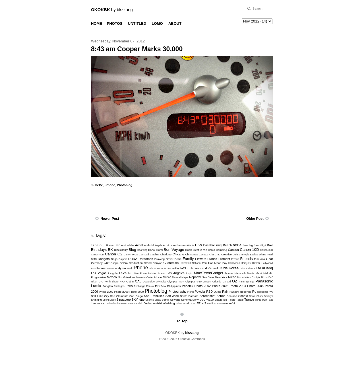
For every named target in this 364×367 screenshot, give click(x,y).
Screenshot (208, 296)
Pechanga (139, 286)
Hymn (122, 268)
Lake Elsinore (247, 268)
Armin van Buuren (174, 245)
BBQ (219, 245)
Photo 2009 (136, 291)
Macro (229, 273)
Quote (217, 291)
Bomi (159, 249)
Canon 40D (97, 254)
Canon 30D (266, 250)
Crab (217, 254)
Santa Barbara (189, 296)
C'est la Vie (200, 249)
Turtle (258, 299)
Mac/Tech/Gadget (208, 273)
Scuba (221, 296)
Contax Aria (206, 254)
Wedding (169, 303)
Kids (224, 268)
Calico (211, 250)
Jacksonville (171, 268)
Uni (107, 303)
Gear (269, 259)
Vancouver (127, 303)
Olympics (161, 281)
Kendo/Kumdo (210, 268)
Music (167, 277)
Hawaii (256, 263)
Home (101, 268)
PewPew (160, 286)
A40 (123, 245)
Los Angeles (176, 273)
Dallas (254, 254)
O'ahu (130, 281)
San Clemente (119, 296)
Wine (179, 303)
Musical (176, 277)
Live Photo (140, 273)
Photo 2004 (237, 286)
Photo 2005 (255, 286)
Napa (184, 277)
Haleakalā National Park (193, 263)
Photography (177, 291)
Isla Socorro (156, 268)
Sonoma (186, 299)
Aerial (139, 245)
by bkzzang (112, 9)
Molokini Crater (144, 277)
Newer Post (109, 219)
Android (149, 245)
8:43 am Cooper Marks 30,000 (137, 49)
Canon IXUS (131, 254)
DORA (132, 259)
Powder (200, 291)
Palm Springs (246, 281)
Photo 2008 (121, 291)
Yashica (211, 303)
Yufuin (232, 303)
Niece (232, 277)
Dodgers (104, 259)
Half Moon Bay (217, 263)
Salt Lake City (100, 296)
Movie (158, 277)
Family (188, 259)
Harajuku (246, 263)
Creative (226, 254)
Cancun (233, 249)
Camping (221, 249)
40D (118, 245)
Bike (270, 245)
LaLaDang (264, 268)
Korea (234, 268)
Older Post (255, 219)
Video (148, 303)
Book (188, 249)
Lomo (161, 273)
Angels (158, 245)
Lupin (189, 273)
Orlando (216, 281)
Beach (227, 245)
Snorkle (150, 299)
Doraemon (145, 259)
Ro (254, 291)
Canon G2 (113, 254)
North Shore (111, 281)
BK (110, 249)
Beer (245, 245)
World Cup (189, 303)
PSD (209, 291)
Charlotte (165, 254)
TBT (224, 299)
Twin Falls (267, 299)
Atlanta (190, 245)
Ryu (270, 291)
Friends (246, 259)
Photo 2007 (106, 291)
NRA (122, 281)
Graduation (136, 263)
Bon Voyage (174, 249)
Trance (249, 299)
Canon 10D (249, 249)
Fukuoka (259, 259)
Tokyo (240, 299)
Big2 (263, 245)
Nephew (194, 277)
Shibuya (268, 296)
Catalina (154, 254)
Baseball (209, 245)
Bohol (151, 249)
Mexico (112, 277)
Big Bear (254, 245)
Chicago (178, 254)
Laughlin (112, 273)
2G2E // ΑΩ (105, 245)
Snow (158, 299)
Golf (106, 263)
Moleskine (129, 277)
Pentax (150, 286)
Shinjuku (96, 299)
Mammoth (240, 273)
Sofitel (165, 299)
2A (92, 245)
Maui (259, 273)
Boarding (142, 250)
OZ (234, 281)
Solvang (175, 299)
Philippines (174, 286)
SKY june (138, 299)
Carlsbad (144, 254)
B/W (198, 245)
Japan (194, 268)
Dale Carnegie (241, 254)
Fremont (224, 259)
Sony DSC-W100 (203, 299)
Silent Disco (109, 299)
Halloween (234, 263)
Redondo (245, 291)
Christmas (191, 254)
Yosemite (222, 303)
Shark (260, 296)
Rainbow (234, 291)
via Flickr (139, 303)
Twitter (95, 303)
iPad (129, 268)
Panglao (107, 286)
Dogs (114, 259)
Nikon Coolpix (252, 277)
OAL (138, 281)
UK (103, 303)
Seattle (243, 296)
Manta (250, 273)
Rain (225, 291)
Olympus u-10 (193, 281)
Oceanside (149, 281)
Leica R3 (125, 273)
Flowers (200, 259)
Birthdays (99, 249)
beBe (99, 185)
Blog (132, 249)
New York (221, 277)
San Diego (136, 296)
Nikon (240, 277)
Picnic (190, 291)
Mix (120, 277)
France (212, 259)
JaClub (184, 268)
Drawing (159, 259)
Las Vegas (98, 273)
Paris (129, 286)
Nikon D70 (97, 281)
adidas (130, 245)
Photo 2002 (203, 286)
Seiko (252, 296)
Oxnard (227, 281)
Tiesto (231, 299)
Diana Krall (266, 254)
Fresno (235, 259)
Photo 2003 (220, 286)
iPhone (110, 185)
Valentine (115, 303)
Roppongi (262, 291)
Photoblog (124, 185)
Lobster (152, 273)
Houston (111, 268)
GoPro (123, 263)
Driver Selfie (173, 259)
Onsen (207, 281)
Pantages (119, 286)
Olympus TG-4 (175, 281)
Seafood (232, 296)
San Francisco (154, 296)
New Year (208, 277)
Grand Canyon (153, 263)
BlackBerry (121, 249)
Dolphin (123, 259)
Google (115, 263)
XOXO (201, 303)
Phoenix (187, 286)
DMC (94, 259)
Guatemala (171, 263)
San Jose (172, 296)
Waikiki (157, 303)
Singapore (124, 299)
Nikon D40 (267, 277)
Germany (97, 263)
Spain (218, 299)
